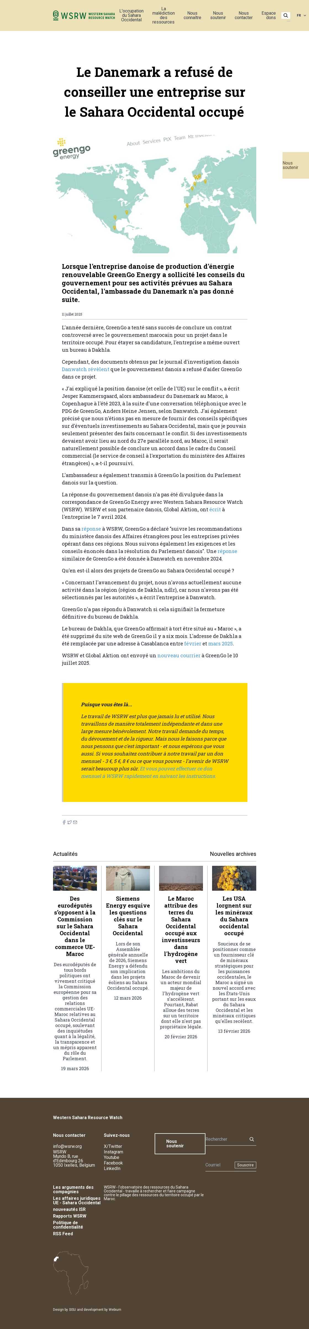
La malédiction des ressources (163, 15)
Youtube (111, 1157)
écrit (215, 509)
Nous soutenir (290, 165)
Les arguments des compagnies (73, 1189)
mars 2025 (220, 643)
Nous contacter (244, 15)
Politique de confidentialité (68, 1225)
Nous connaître (192, 15)
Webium (115, 1309)
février (192, 643)
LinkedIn (112, 1168)
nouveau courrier (178, 655)
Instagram (113, 1152)
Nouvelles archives (233, 854)
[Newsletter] (218, 1165)
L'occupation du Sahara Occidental (131, 15)
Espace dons (269, 15)
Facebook (113, 1163)
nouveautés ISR (69, 1209)
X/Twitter (113, 1146)
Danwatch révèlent (85, 369)
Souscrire (245, 1165)
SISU (72, 1309)
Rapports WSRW (69, 1216)
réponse (90, 528)
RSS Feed (63, 1233)
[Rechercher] (224, 1139)
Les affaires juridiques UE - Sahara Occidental (77, 1200)
